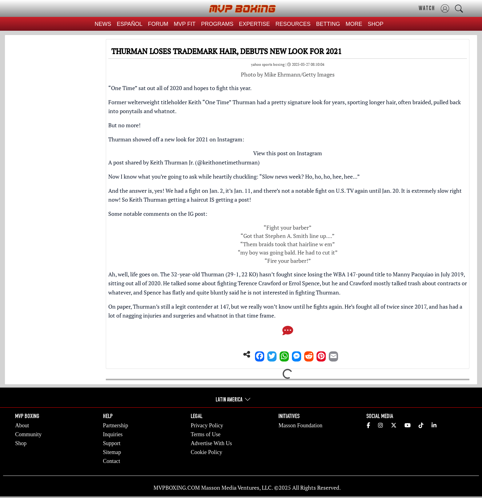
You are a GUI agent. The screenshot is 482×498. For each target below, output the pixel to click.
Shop (20, 443)
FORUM (158, 24)
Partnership (115, 425)
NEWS (102, 24)
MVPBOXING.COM (176, 487)
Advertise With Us (211, 443)
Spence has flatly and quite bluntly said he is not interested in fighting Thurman (241, 292)
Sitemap (112, 452)
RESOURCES (293, 24)
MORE (354, 24)
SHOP (376, 24)
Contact (111, 461)
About (22, 425)
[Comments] (287, 332)
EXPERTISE (254, 24)
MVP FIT (185, 24)
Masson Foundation (300, 425)
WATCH (427, 8)
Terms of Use (206, 434)
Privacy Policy (207, 425)
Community (28, 434)
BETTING (328, 24)
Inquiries (113, 434)
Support (112, 443)
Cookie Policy (206, 452)
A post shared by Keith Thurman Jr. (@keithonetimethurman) (184, 162)
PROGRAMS (217, 24)
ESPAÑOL (129, 24)
